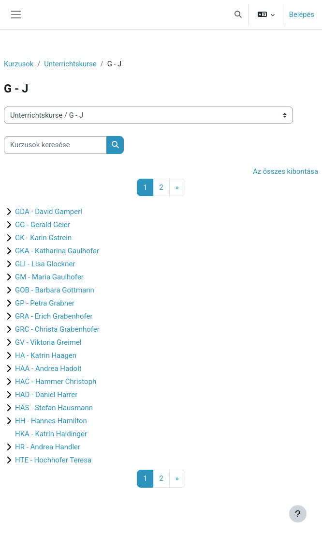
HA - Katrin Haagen (45, 355)
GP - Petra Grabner (44, 303)
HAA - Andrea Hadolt (48, 368)
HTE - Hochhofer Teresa (53, 460)
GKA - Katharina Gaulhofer (57, 250)
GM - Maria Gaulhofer (49, 277)
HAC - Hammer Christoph (55, 381)
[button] (238, 14)
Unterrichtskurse (70, 64)
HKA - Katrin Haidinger (51, 434)
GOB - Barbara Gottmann (54, 290)
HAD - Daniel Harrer (46, 394)
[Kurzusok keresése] (55, 145)
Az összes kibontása (285, 171)
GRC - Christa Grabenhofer (57, 329)
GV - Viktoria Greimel (48, 342)
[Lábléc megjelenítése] (298, 514)
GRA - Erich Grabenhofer (54, 316)
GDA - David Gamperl (48, 211)
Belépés (301, 14)
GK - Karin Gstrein (43, 237)
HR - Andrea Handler (47, 447)
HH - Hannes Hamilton (51, 420)
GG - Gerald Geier (42, 224)
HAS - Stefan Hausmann (54, 407)
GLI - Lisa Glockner (45, 264)
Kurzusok (18, 64)
